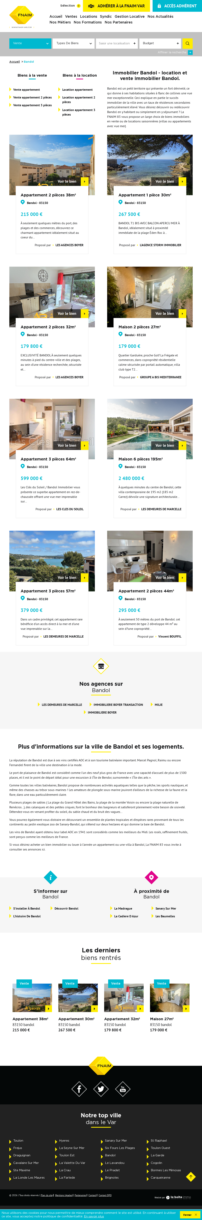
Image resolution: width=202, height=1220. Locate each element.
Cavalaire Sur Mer (26, 1162)
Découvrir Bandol (66, 908)
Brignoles (112, 1177)
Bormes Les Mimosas (166, 1170)
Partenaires (80, 1195)
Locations (88, 17)
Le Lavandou (114, 1162)
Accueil (55, 17)
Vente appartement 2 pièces (32, 97)
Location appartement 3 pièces (78, 112)
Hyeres (64, 1140)
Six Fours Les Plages (120, 1148)
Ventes (71, 17)
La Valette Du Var (72, 1162)
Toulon (18, 1140)
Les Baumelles (165, 916)
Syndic (106, 17)
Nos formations (88, 22)
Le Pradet (112, 1170)
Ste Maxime (21, 1170)
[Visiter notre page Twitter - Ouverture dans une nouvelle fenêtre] (101, 1096)
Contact (92, 1195)
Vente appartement (26, 90)
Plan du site (47, 1195)
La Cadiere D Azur (126, 916)
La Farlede (67, 1177)
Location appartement (77, 90)
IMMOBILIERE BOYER (102, 712)
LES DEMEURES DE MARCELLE (62, 705)
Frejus (17, 1148)
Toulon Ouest (160, 1148)
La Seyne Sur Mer (72, 1148)
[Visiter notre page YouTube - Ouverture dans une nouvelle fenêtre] (123, 1096)
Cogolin (156, 1162)
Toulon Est (67, 1155)
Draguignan (21, 1155)
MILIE (159, 705)
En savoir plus (94, 1216)
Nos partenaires (119, 22)
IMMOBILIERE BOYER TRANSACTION (118, 705)
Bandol (110, 1155)
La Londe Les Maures (29, 1177)
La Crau (65, 1170)
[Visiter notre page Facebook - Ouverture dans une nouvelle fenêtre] (79, 1096)
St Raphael (159, 1140)
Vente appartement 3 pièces (32, 105)
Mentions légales (63, 1195)
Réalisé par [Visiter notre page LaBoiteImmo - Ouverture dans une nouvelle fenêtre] (174, 1197)
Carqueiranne (160, 1177)
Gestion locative (129, 17)
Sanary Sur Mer (166, 908)
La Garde (157, 1155)
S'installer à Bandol (26, 908)
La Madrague (123, 908)
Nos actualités (160, 17)
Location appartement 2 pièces (78, 99)
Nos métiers (60, 22)
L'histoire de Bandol (27, 916)
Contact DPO (105, 1195)
